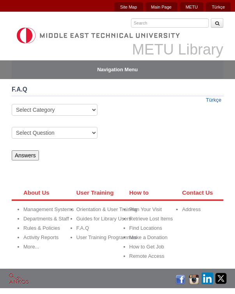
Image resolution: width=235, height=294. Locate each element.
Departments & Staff (46, 219)
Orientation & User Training (107, 209)
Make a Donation (148, 237)
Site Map (128, 7)
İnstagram (193, 278)
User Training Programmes (106, 237)
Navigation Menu (117, 69)
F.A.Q (82, 228)
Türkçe (218, 7)
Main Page (161, 7)
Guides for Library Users (103, 219)
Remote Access (146, 256)
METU (192, 7)
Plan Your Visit (145, 209)
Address (191, 209)
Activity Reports (40, 237)
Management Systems (48, 209)
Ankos (18, 278)
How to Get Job (146, 247)
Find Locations (146, 228)
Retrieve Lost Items (151, 219)
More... (31, 247)
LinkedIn (207, 278)
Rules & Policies (41, 228)
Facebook (180, 278)
